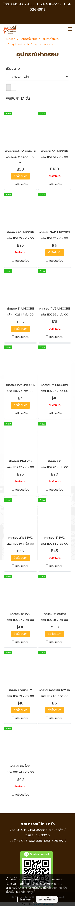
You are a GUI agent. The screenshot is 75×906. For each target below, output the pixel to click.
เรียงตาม (15, 68)
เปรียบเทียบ (22, 184)
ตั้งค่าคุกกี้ (25, 899)
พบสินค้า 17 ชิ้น (18, 98)
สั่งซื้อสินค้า (20, 176)
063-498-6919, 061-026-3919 (50, 6)
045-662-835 (23, 4)
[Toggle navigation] (69, 29)
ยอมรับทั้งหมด (46, 899)
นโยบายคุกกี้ (28, 891)
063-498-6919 (55, 840)
